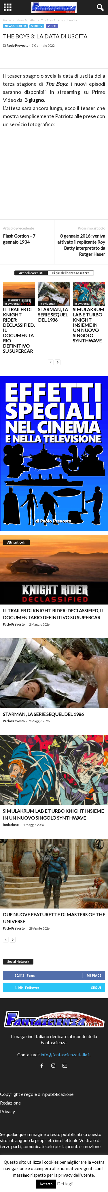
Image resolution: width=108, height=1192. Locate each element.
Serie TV (36, 26)
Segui (96, 987)
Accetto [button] (46, 1184)
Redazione (11, 825)
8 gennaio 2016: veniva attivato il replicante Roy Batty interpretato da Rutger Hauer (81, 245)
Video (52, 26)
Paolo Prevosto (17, 45)
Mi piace (94, 975)
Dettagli (65, 1183)
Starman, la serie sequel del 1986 (53, 314)
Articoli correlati (31, 273)
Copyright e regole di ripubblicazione (36, 1094)
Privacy (7, 1111)
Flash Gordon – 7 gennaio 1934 (19, 239)
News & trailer (26, 20)
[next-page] (57, 362)
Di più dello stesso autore (71, 273)
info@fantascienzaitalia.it (66, 1054)
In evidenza (12, 303)
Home (7, 20)
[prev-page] (51, 362)
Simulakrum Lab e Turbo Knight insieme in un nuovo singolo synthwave (88, 325)
